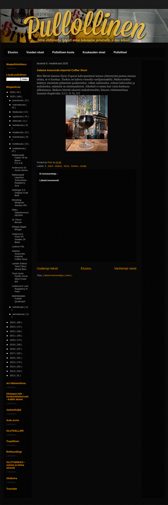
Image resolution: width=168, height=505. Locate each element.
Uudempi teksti (47, 268)
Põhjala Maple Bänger (19, 228)
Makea (59, 166)
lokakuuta (18, 112)
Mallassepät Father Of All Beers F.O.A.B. (19, 159)
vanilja (83, 166)
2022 (13, 331)
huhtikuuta (18, 144)
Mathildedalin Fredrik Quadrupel (18, 299)
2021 (13, 335)
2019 (13, 344)
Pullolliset (120, 52)
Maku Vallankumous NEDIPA (20, 212)
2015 (13, 362)
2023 (13, 326)
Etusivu (13, 52)
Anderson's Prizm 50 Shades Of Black (18, 238)
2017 (13, 353)
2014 (13, 366)
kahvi (51, 166)
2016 (13, 358)
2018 (13, 349)
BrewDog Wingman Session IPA (19, 203)
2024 (13, 322)
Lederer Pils (18, 246)
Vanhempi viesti (125, 268)
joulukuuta (18, 100)
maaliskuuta (19, 148)
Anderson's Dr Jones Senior (20, 169)
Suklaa (75, 166)
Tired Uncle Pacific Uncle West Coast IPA (20, 277)
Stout (67, 166)
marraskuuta (19, 104)
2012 (13, 375)
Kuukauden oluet (94, 52)
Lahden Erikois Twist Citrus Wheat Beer (19, 266)
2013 (13, 371)
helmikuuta (18, 307)
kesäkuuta (18, 132)
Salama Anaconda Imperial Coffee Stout (19, 255)
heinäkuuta (18, 125)
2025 (13, 96)
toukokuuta (18, 137)
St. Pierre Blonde (16, 221)
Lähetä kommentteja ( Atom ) (57, 275)
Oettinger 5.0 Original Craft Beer (20, 193)
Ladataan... (12, 68)
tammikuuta (19, 314)
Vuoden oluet (35, 52)
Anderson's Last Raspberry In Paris (20, 289)
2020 (13, 340)
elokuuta (17, 120)
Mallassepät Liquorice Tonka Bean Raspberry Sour (19, 180)
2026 (13, 92)
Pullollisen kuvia (63, 52)
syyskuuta (18, 116)
